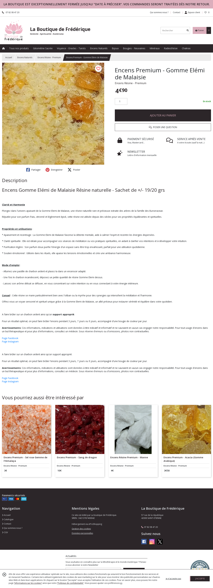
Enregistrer (54, 170)
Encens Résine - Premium (49, 57)
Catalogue (7, 519)
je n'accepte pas (173, 578)
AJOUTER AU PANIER (163, 115)
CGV (5, 532)
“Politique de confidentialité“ (70, 583)
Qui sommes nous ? (12, 528)
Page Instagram (10, 341)
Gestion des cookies (81, 528)
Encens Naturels (24, 57)
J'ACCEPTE (200, 578)
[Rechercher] (188, 30)
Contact (176, 12)
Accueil (8, 57)
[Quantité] (121, 101)
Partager (33, 170)
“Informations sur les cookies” (28, 583)
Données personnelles (82, 533)
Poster (74, 170)
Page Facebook (10, 338)
